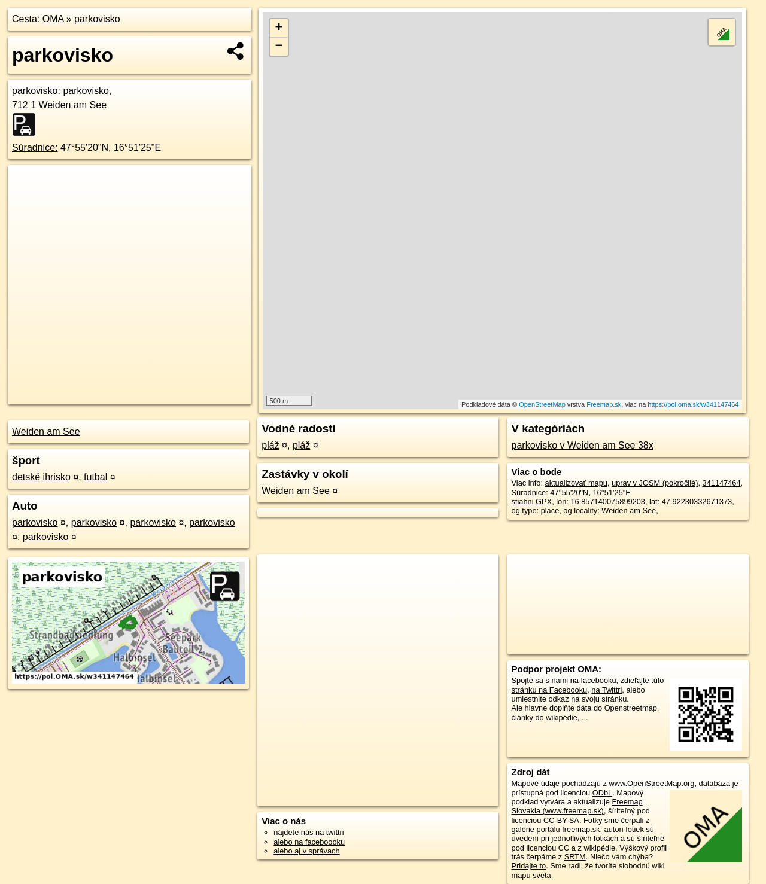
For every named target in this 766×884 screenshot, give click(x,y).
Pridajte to (529, 865)
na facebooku (593, 680)
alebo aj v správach (306, 850)
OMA (53, 19)
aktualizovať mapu (576, 482)
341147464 (722, 482)
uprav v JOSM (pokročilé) (655, 482)
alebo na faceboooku (309, 841)
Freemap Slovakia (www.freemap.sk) (577, 806)
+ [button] (279, 28)
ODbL (602, 792)
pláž (270, 445)
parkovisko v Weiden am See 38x (582, 445)
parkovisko (97, 19)
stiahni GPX (532, 501)
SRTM (575, 856)
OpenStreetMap (542, 404)
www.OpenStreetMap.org (651, 783)
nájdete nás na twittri (308, 832)
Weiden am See (46, 431)
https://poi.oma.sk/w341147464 (693, 404)
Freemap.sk (603, 404)
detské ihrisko (41, 477)
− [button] (279, 47)
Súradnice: (35, 147)
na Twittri (606, 689)
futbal (95, 477)
